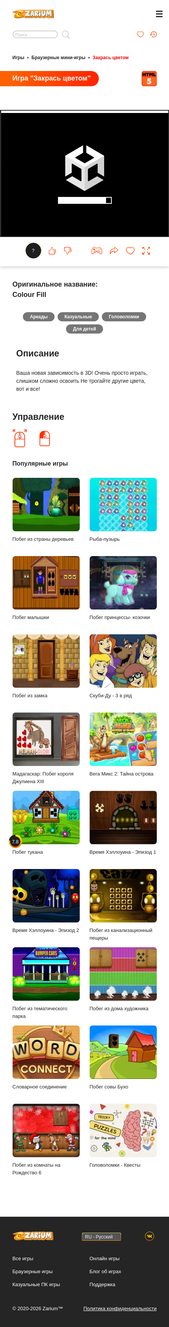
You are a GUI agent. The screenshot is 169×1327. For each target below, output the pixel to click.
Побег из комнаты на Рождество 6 (46, 1139)
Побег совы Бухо (123, 1057)
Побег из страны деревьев (46, 510)
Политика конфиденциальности (120, 1308)
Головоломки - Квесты (123, 1135)
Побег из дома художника (123, 979)
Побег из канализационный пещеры (123, 905)
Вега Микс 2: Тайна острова (123, 744)
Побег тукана (46, 823)
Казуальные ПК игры (36, 1284)
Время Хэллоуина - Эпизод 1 (123, 823)
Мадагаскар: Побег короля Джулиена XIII (46, 748)
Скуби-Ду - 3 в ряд (123, 666)
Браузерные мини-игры (58, 57)
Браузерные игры (33, 1271)
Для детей (84, 329)
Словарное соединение (46, 1057)
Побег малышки (46, 588)
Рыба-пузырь (123, 510)
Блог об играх (105, 1271)
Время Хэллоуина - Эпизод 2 (46, 901)
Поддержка (103, 1284)
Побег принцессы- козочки (123, 588)
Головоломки (124, 316)
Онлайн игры (105, 1258)
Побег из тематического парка (46, 983)
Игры (18, 57)
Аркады (39, 316)
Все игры (23, 1258)
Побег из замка (46, 666)
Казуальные (78, 316)
